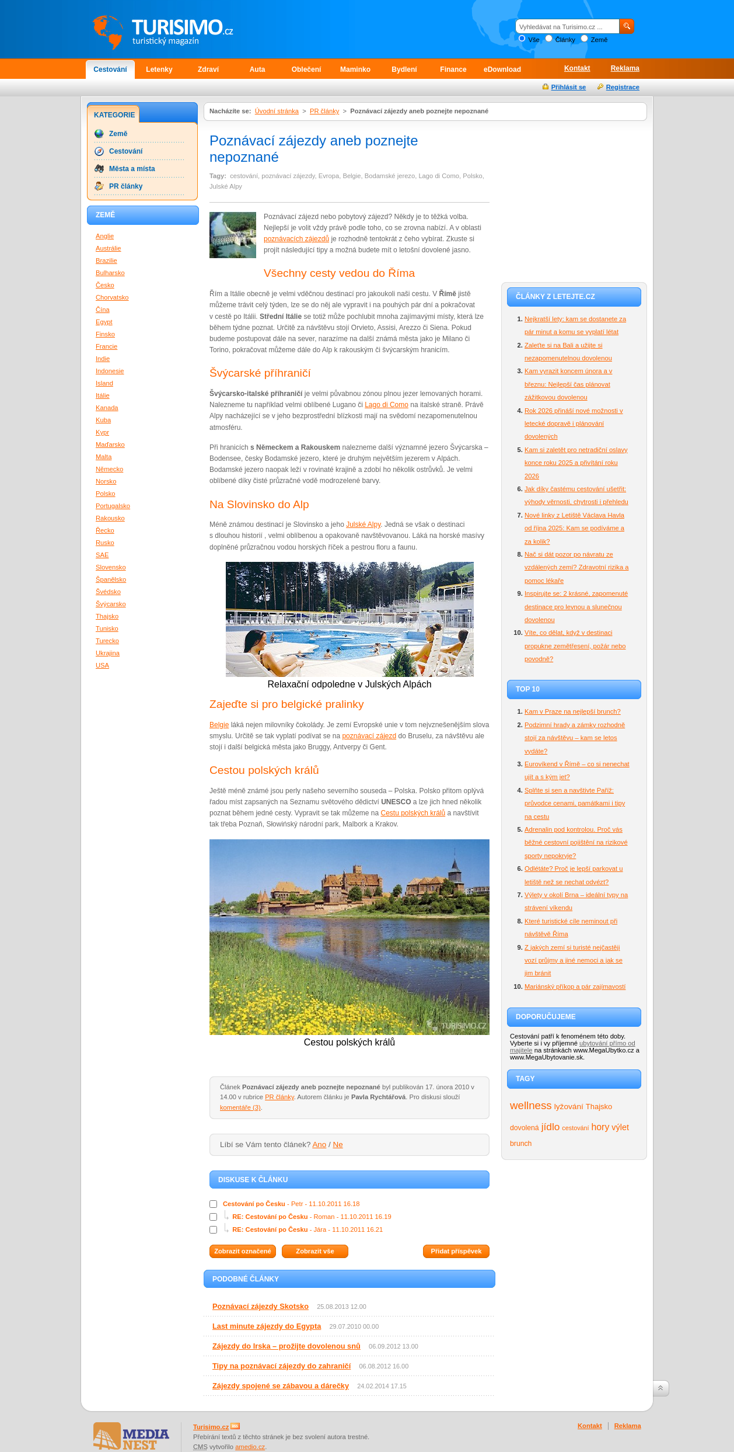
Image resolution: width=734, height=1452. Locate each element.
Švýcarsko (111, 603)
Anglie (105, 235)
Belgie (219, 725)
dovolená (524, 1128)
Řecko (105, 530)
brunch (521, 1144)
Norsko (106, 481)
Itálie (103, 395)
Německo (109, 469)
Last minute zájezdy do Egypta (266, 1326)
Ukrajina (108, 652)
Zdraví (208, 69)
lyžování (568, 1106)
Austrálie (108, 248)
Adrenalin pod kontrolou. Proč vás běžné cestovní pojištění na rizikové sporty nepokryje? (576, 842)
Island (104, 383)
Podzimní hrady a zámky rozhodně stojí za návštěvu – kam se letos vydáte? (575, 738)
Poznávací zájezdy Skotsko (260, 1306)
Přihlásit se (568, 87)
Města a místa (132, 169)
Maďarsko (110, 444)
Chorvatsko (112, 297)
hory (601, 1127)
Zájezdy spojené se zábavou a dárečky (280, 1385)
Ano (319, 1144)
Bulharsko (110, 272)
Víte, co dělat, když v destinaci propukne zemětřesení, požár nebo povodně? (575, 645)
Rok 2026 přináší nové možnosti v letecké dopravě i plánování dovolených (574, 423)
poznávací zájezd (369, 736)
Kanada (107, 407)
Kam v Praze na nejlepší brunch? (573, 711)
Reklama (625, 68)
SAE (102, 554)
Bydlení (404, 69)
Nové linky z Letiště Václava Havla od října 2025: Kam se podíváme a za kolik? (574, 528)
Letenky (159, 69)
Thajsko (599, 1106)
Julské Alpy (363, 524)
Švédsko (108, 591)
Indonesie (110, 370)
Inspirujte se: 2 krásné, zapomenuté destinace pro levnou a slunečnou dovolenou (576, 606)
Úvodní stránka (277, 110)
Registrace (622, 87)
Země (599, 39)
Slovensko (111, 567)
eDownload (502, 69)
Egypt (104, 321)
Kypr (102, 432)
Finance (453, 69)
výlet (620, 1127)
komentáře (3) (240, 1107)
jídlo (550, 1127)
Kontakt (577, 68)
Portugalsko (113, 505)
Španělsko (111, 579)
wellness (531, 1105)
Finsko (105, 334)
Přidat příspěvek (456, 1251)
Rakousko (110, 518)
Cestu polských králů (412, 813)
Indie (103, 358)
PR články (324, 110)
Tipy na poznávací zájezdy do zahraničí (281, 1365)
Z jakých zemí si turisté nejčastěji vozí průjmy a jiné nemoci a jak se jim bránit (574, 960)
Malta (103, 456)
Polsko (106, 493)
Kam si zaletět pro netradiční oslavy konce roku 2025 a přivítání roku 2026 (576, 463)
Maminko (355, 69)
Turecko (107, 640)
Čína (103, 309)
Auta (257, 69)
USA (102, 665)
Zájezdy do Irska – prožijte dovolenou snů (286, 1346)
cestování (575, 1127)
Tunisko (107, 628)
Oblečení (306, 69)
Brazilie (106, 260)
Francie (106, 346)
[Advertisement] (574, 200)
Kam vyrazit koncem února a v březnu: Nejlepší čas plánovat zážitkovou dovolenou (568, 384)
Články (565, 39)
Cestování (110, 69)
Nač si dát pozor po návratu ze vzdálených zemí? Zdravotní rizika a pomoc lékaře (576, 567)
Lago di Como (386, 405)
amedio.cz (250, 1446)
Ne (338, 1144)
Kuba (103, 419)
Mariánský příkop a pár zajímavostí (575, 986)
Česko (105, 285)
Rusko (105, 542)
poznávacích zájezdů (296, 239)
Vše (533, 39)
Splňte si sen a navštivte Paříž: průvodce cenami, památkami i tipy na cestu (575, 803)
